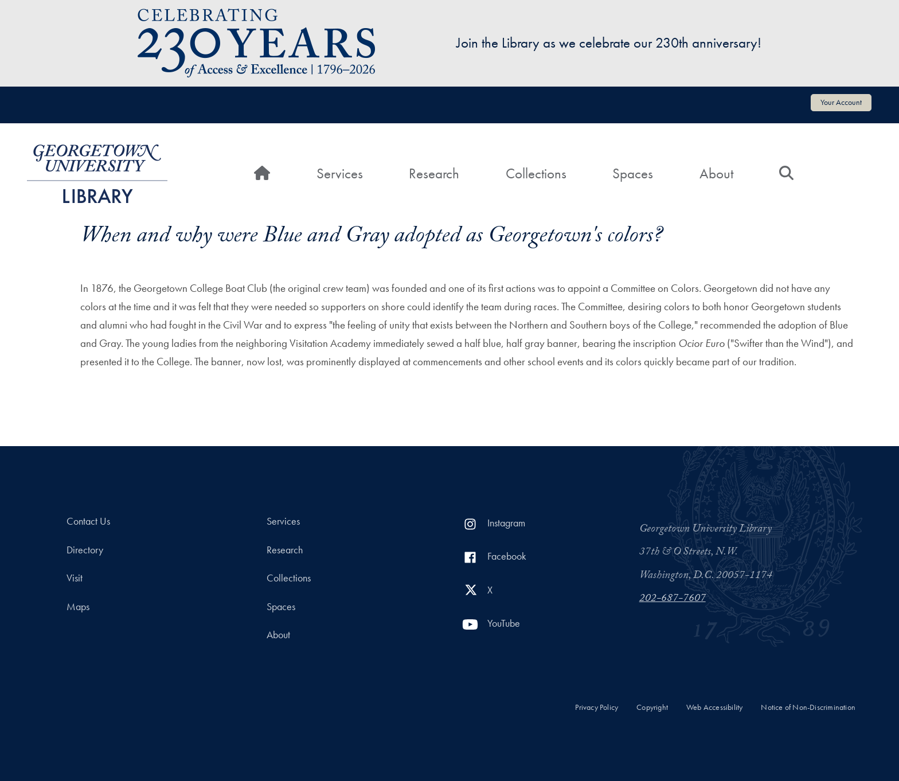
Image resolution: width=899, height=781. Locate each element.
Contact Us (88, 521)
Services (339, 173)
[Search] (786, 173)
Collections (536, 173)
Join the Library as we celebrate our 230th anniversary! (608, 42)
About (716, 173)
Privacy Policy (596, 707)
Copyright (652, 707)
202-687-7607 (672, 599)
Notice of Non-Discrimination (808, 707)
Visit (75, 578)
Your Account (841, 102)
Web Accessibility (714, 707)
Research (434, 173)
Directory (85, 550)
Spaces (632, 173)
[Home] (262, 173)
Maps (78, 606)
